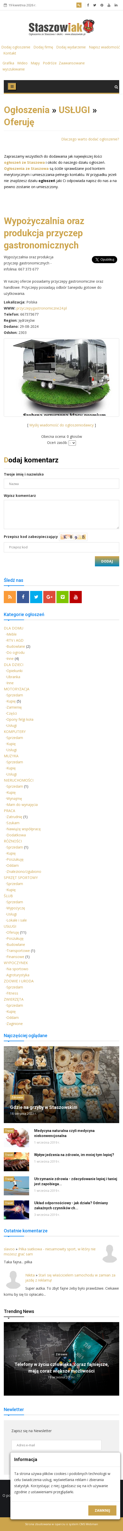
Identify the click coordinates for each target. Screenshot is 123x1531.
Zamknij (102, 1510)
